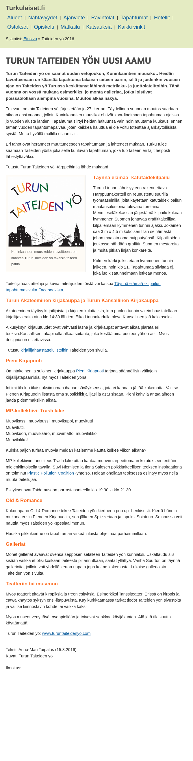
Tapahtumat (134, 18)
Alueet (14, 18)
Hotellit (162, 18)
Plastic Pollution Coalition (50, 473)
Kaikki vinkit (131, 27)
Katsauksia (99, 27)
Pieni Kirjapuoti (90, 371)
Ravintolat (102, 18)
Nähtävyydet (42, 18)
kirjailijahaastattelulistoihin (44, 350)
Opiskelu (44, 27)
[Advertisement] (94, 711)
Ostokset (17, 27)
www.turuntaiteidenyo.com (66, 633)
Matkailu (70, 27)
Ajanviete (74, 18)
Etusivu (30, 38)
